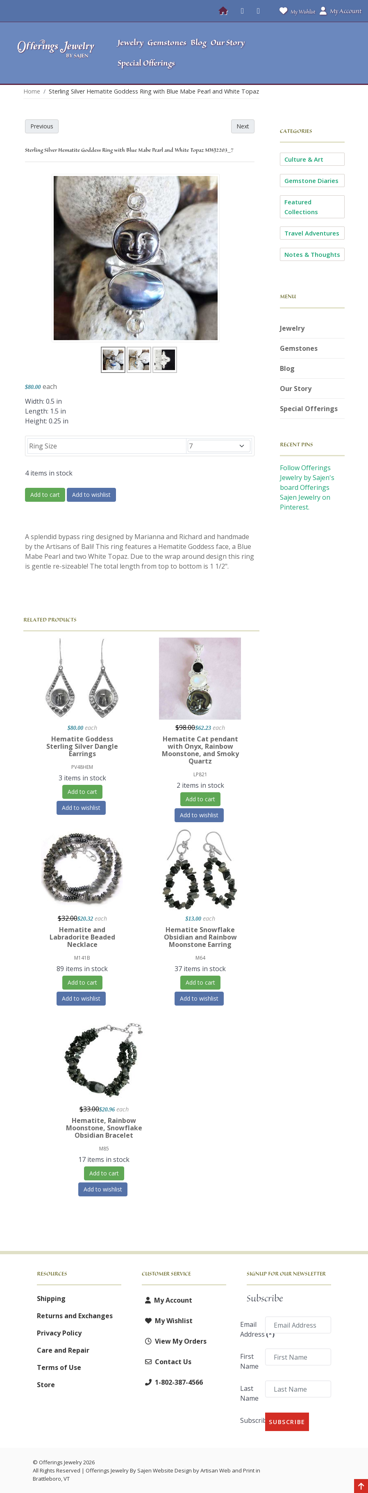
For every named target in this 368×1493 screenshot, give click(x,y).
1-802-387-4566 (172, 1382)
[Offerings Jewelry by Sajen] (56, 53)
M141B (82, 957)
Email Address (250, 1329)
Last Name (249, 1393)
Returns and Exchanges (75, 1315)
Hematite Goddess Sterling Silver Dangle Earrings (82, 746)
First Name (249, 1361)
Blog (287, 368)
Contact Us (166, 1361)
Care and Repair (63, 1350)
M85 (104, 1148)
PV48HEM (82, 767)
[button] (319, 53)
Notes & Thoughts (312, 254)
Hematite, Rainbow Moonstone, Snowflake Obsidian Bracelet (104, 1128)
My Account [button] (340, 11)
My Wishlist (295, 11)
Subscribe (250, 1420)
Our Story (295, 388)
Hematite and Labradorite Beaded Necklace (82, 937)
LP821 (200, 774)
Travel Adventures (311, 233)
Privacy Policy (59, 1333)
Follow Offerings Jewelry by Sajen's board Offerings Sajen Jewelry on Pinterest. (307, 487)
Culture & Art (303, 159)
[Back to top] (361, 1486)
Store (46, 1384)
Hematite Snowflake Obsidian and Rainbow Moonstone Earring (200, 937)
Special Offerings (309, 408)
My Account (167, 1300)
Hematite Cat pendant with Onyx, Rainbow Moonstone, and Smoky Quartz (200, 750)
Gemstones (299, 348)
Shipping (51, 1298)
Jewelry (292, 328)
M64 (200, 957)
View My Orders (174, 1341)
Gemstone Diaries (311, 180)
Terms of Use (59, 1367)
